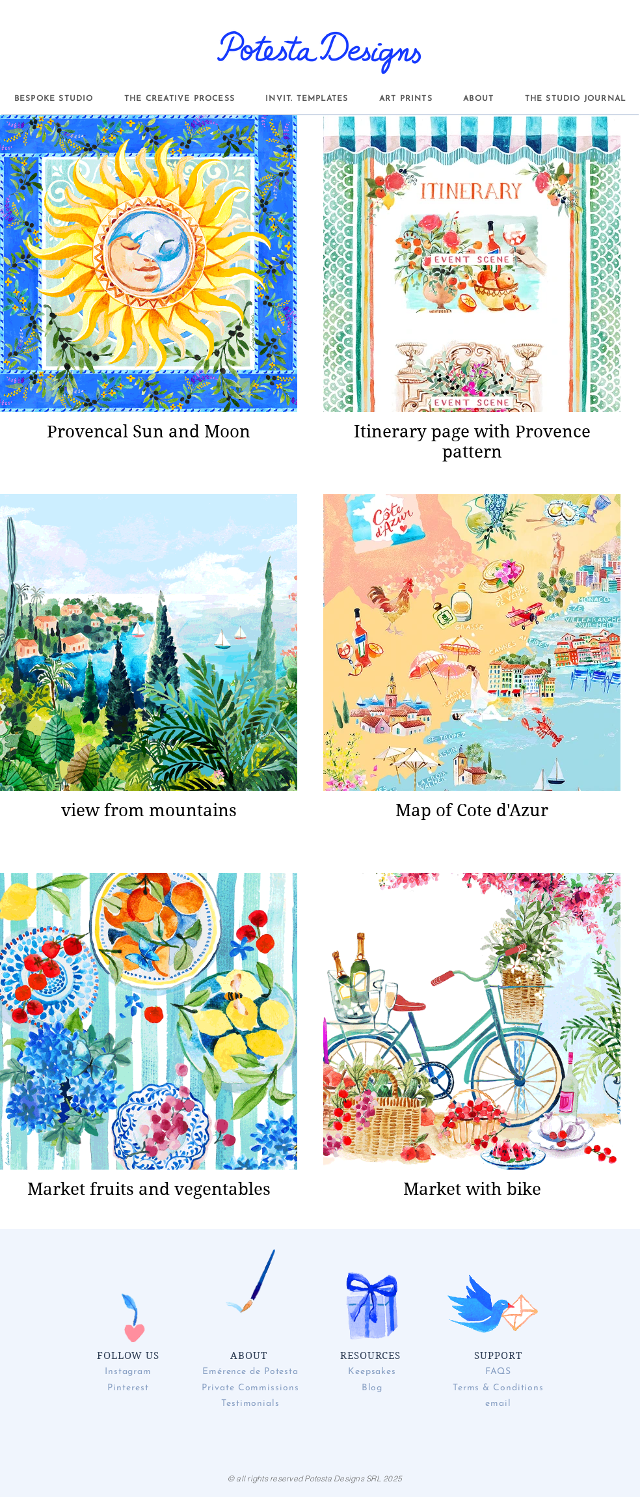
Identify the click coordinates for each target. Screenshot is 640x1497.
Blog (372, 1388)
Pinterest (127, 1388)
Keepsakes (372, 1372)
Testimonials (250, 1403)
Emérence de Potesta (250, 1372)
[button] (53, 99)
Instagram (128, 1372)
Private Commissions (250, 1388)
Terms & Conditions (498, 1388)
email (498, 1403)
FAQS (498, 1372)
